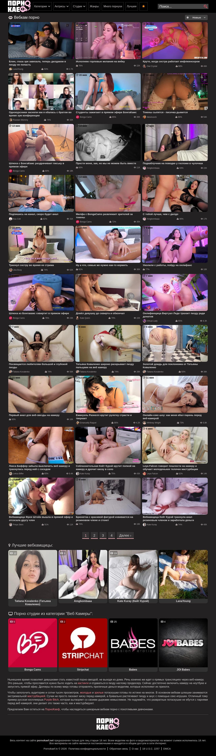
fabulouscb (150, 117)
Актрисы (60, 6)
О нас (135, 748)
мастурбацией (36, 696)
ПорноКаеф (52, 709)
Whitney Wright (151, 422)
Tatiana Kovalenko (19, 371)
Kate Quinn (83, 318)
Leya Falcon (150, 473)
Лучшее (132, 6)
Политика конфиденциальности (87, 748)
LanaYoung (16, 69)
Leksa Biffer (16, 473)
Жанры (94, 6)
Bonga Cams (84, 117)
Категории (40, 6)
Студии (77, 6)
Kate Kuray (83, 473)
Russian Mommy (18, 120)
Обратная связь (119, 748)
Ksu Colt (15, 219)
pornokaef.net (45, 740)
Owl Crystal (150, 66)
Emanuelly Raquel (86, 422)
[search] (205, 6)
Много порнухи (112, 6)
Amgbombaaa (151, 168)
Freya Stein (16, 524)
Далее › (125, 535)
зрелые (98, 692)
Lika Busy (15, 270)
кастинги (83, 683)
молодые (85, 692)
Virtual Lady (150, 321)
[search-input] (183, 6)
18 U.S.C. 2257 (151, 748)
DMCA (167, 748)
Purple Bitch (51, 699)
